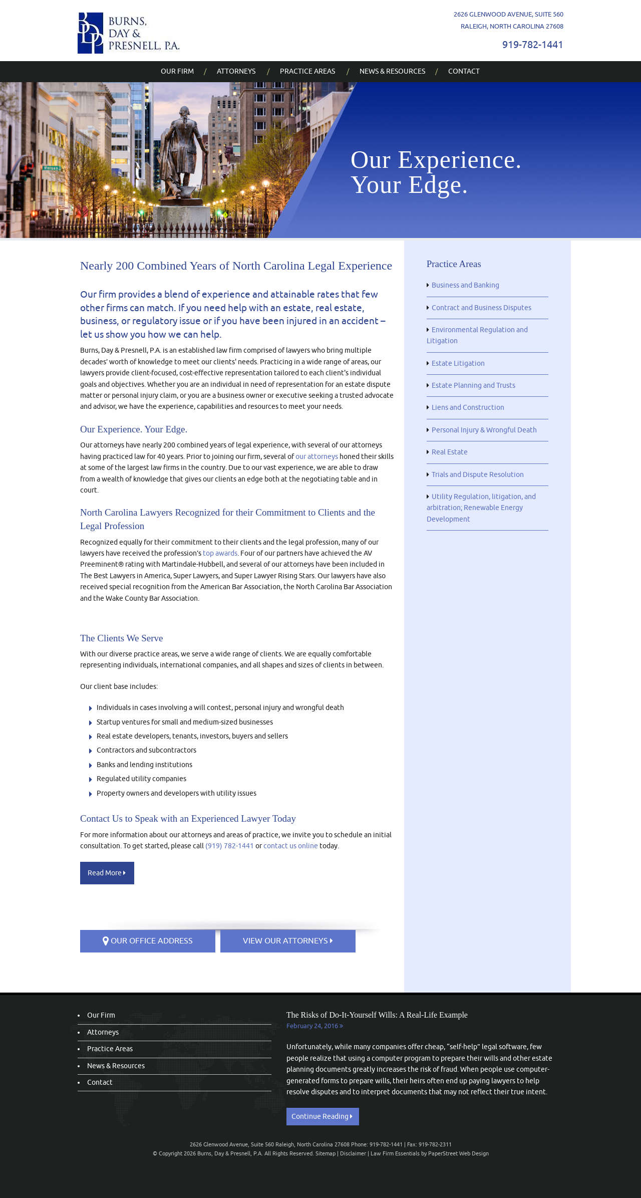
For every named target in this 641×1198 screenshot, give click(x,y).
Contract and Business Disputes (481, 308)
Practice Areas (307, 71)
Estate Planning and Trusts (473, 385)
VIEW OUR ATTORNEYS (288, 941)
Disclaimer (353, 1153)
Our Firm (177, 71)
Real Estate (450, 452)
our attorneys (316, 456)
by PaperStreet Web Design (455, 1153)
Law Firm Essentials (395, 1153)
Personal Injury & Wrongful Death (484, 430)
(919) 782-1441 (229, 846)
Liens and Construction (468, 407)
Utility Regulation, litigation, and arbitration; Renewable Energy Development (481, 508)
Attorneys (236, 71)
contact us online (290, 846)
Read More (107, 873)
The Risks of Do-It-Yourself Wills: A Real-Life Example (377, 1015)
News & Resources (392, 71)
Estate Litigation (458, 363)
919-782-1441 (532, 45)
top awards (220, 553)
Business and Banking (465, 285)
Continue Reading (322, 1116)
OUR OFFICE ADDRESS (148, 941)
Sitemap (325, 1153)
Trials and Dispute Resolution (478, 474)
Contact (464, 71)
